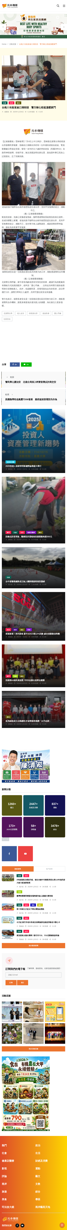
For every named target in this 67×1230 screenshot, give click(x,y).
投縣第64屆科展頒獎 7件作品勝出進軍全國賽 (25, 680)
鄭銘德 (10, 637)
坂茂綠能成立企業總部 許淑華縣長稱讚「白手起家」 (28, 721)
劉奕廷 (10, 469)
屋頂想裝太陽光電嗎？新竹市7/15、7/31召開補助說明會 (38, 936)
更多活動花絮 (33, 1049)
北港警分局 (8, 313)
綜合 (18, 103)
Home (4, 44)
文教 (15, 676)
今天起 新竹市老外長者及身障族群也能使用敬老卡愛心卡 (38, 922)
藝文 (40, 905)
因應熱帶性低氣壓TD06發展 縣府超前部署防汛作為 (31, 399)
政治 (37, 1145)
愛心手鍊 (57, 313)
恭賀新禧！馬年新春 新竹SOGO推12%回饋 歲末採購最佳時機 (33, 634)
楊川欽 (10, 584)
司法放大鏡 (8, 1207)
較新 (9, 377)
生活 (11, 103)
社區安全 (7, 319)
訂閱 (11, 983)
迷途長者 (45, 313)
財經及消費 (10, 462)
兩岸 (4, 1184)
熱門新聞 (49, 869)
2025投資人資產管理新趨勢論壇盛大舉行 (23, 466)
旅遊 (15, 630)
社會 (4, 103)
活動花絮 (12, 44)
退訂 (22, 983)
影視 (4, 1168)
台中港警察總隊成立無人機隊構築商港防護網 (25, 581)
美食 (28, 630)
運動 (33, 905)
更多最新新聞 (33, 945)
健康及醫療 (31, 532)
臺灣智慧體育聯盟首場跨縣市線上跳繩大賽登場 (35, 896)
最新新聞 (17, 869)
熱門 (8, 532)
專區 (37, 1199)
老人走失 (20, 313)
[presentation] (3, 27)
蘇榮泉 (7, 112)
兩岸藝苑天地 (42, 1207)
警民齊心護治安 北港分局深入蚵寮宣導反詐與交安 (30, 382)
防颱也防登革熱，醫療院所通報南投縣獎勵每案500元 (29, 537)
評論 (4, 1176)
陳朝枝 (10, 539)
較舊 (9, 394)
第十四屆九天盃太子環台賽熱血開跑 (30, 909)
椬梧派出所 (33, 313)
